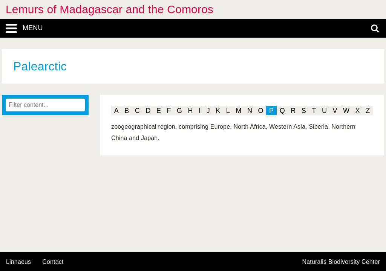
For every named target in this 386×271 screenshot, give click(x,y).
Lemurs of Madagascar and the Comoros (109, 9)
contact (52, 262)
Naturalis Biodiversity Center (341, 262)
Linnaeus (18, 262)
